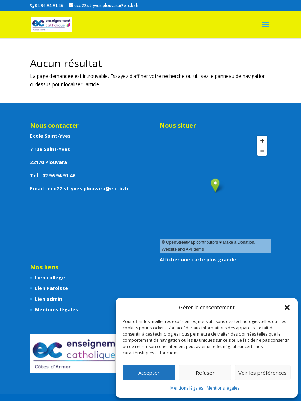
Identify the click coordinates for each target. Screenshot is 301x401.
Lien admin (48, 299)
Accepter (149, 372)
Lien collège (50, 277)
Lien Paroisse (51, 288)
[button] (287, 307)
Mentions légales (186, 388)
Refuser (205, 372)
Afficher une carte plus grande (198, 259)
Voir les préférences (262, 372)
